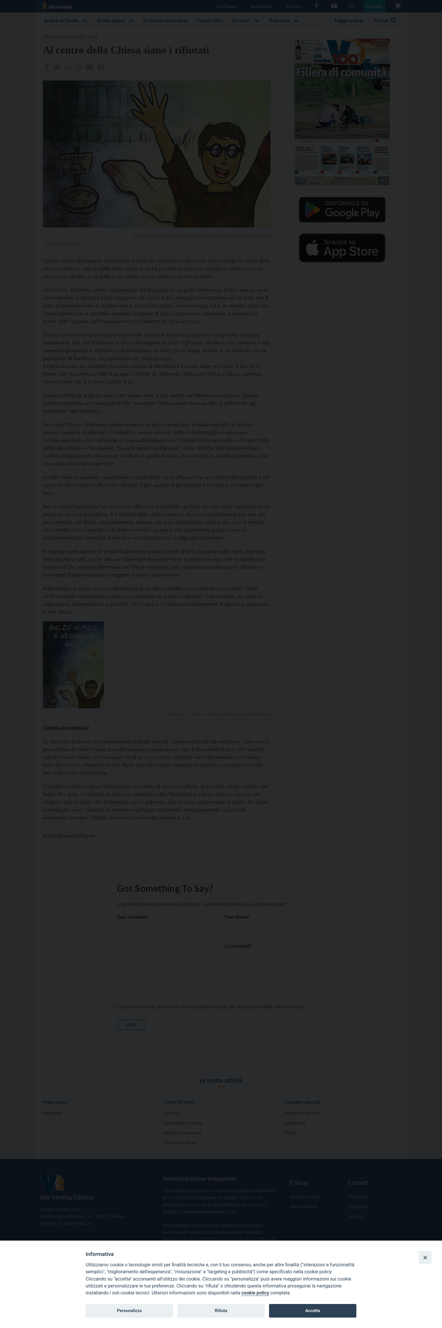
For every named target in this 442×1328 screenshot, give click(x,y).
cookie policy (255, 1293)
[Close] (425, 1257)
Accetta (312, 1310)
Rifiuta (221, 1310)
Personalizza (129, 1310)
